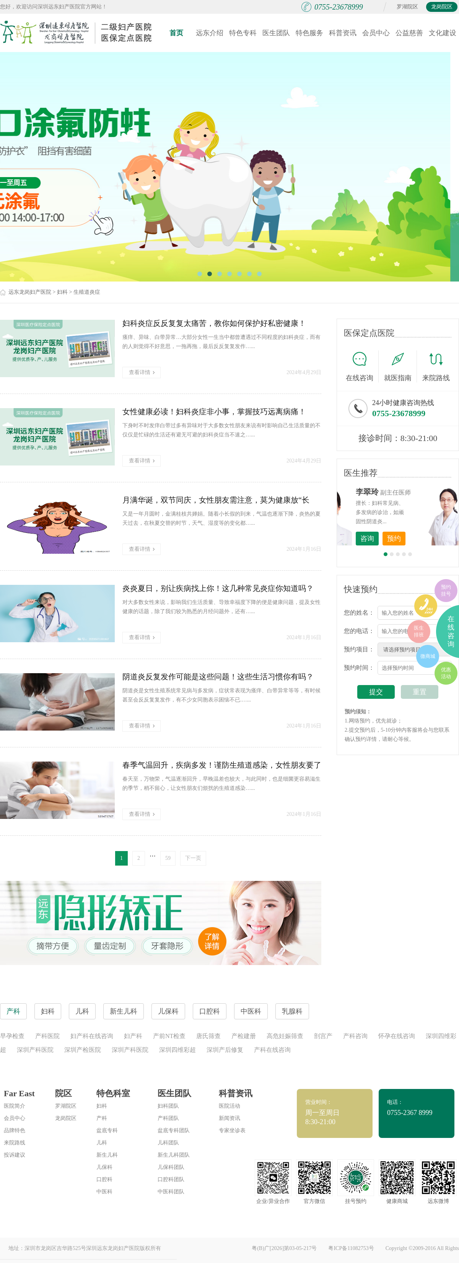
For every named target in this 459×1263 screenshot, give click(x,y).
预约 (436, 538)
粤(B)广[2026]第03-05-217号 (284, 1248)
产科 (101, 1118)
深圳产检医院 (82, 1050)
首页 (176, 33)
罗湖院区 (407, 7)
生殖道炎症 (86, 292)
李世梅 (409, 492)
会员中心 (376, 33)
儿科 (101, 1143)
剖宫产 (323, 1036)
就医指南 (400, 366)
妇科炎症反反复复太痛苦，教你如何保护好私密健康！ (214, 323)
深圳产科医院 (35, 1050)
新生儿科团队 (174, 1155)
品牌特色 (14, 1130)
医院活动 (229, 1106)
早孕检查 (12, 1036)
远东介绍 (209, 33)
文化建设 (442, 33)
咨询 (410, 538)
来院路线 (436, 367)
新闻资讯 (229, 1118)
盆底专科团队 (174, 1130)
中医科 (104, 1192)
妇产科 (133, 1036)
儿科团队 (168, 1143)
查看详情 (142, 372)
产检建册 (243, 1036)
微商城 (427, 656)
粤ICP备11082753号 (351, 1248)
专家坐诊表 (232, 1130)
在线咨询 (362, 366)
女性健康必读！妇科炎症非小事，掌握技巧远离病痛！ (214, 411)
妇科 (62, 292)
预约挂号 (446, 590)
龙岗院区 (441, 7)
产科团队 (168, 1118)
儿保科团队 (171, 1167)
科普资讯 (342, 33)
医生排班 (419, 631)
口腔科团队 (171, 1179)
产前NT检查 (169, 1036)
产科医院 (47, 1036)
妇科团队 (168, 1106)
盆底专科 (107, 1130)
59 (168, 858)
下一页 (193, 858)
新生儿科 (107, 1155)
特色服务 (309, 33)
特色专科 (243, 33)
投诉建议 (14, 1155)
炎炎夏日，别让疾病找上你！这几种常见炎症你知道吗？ (218, 588)
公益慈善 (409, 33)
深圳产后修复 (225, 1050)
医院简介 (14, 1106)
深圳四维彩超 (177, 1050)
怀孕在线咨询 (396, 1036)
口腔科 (104, 1179)
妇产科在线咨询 (91, 1036)
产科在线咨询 (272, 1050)
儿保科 (104, 1167)
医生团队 (276, 33)
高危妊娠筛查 (285, 1036)
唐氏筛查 (208, 1036)
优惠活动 (446, 673)
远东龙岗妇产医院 (29, 292)
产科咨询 (355, 1036)
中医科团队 (171, 1192)
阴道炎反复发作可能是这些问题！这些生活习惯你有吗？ (218, 676)
